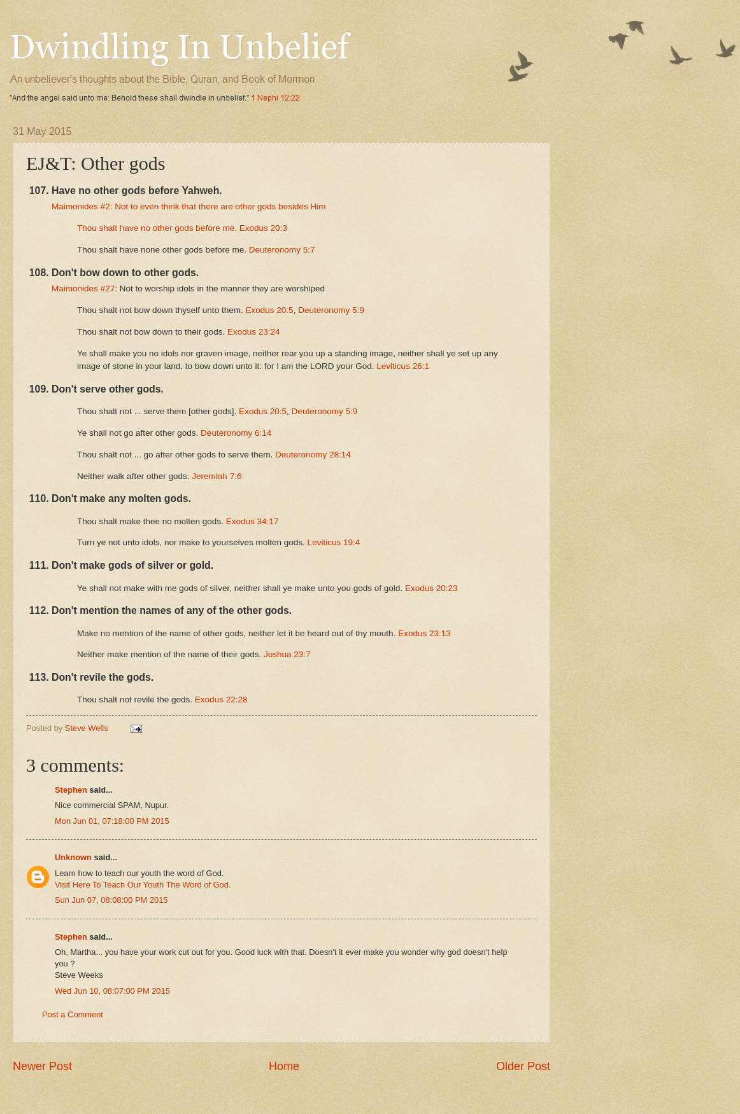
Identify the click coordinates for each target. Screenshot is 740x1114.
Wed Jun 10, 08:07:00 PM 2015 (112, 991)
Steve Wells (87, 728)
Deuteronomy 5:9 (331, 310)
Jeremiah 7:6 (216, 476)
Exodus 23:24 (253, 332)
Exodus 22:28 (221, 699)
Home (284, 1066)
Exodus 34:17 (252, 521)
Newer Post (42, 1066)
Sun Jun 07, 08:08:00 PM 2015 (111, 900)
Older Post (523, 1066)
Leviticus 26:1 (402, 366)
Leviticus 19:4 (334, 542)
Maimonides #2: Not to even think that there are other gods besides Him (188, 206)
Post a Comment (72, 1014)
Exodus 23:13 (424, 633)
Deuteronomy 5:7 (282, 249)
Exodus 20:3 (263, 228)
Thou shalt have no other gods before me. (158, 228)
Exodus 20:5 (269, 310)
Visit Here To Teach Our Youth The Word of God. (143, 884)
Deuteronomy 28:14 (313, 454)
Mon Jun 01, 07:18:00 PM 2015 (112, 821)
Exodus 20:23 (431, 588)
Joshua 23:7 (287, 654)
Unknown (73, 857)
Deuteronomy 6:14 (236, 433)
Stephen (71, 790)
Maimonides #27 (83, 288)
